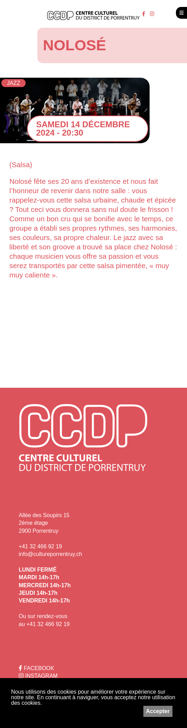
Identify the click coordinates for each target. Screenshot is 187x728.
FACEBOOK (36, 668)
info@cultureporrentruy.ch (50, 554)
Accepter (158, 711)
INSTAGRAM (38, 676)
